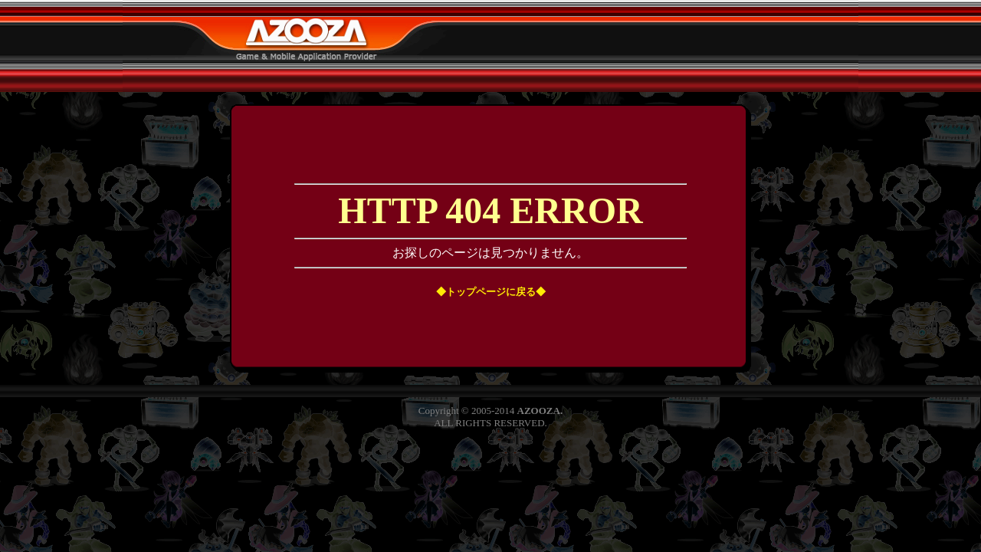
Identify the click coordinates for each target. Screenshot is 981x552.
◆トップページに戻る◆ (491, 291)
